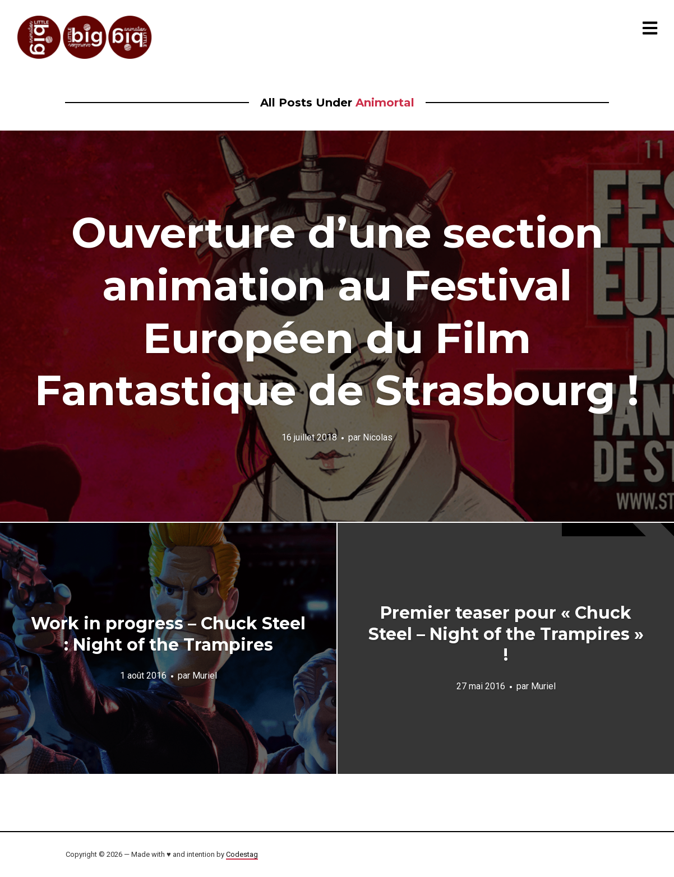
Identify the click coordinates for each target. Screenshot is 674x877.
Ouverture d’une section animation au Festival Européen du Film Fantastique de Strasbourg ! (337, 311)
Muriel (204, 675)
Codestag (242, 854)
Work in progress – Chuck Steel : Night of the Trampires (168, 634)
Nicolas (378, 437)
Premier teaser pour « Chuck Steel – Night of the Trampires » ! (506, 633)
